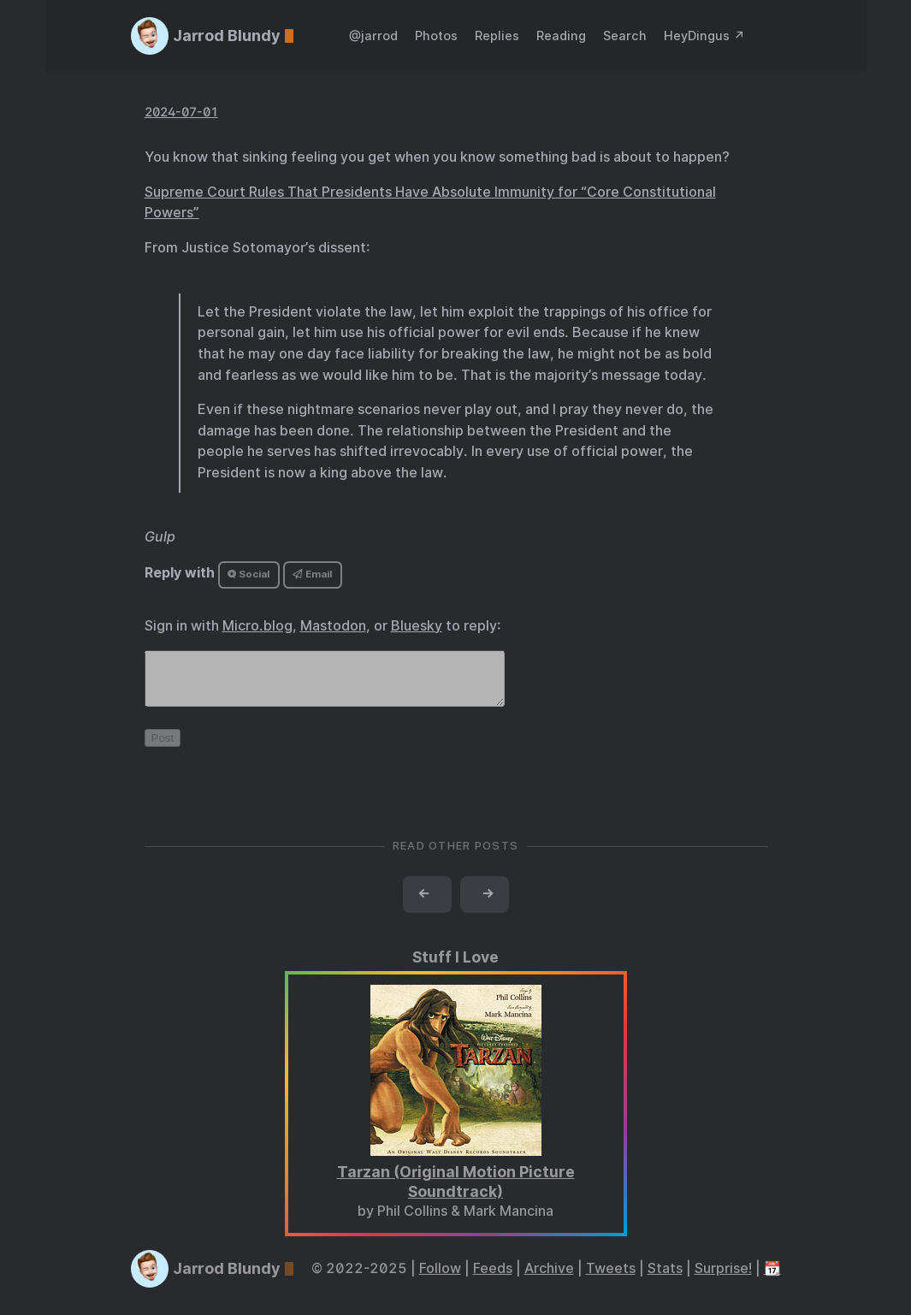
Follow (440, 1279)
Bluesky (416, 626)
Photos (436, 35)
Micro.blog (257, 626)
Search (625, 35)
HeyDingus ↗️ (704, 35)
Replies (497, 35)
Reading (561, 35)
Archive (549, 1279)
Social (248, 574)
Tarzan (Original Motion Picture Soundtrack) (456, 1192)
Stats (665, 1279)
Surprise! (723, 1279)
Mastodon (333, 626)
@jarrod (373, 35)
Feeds (492, 1279)
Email (312, 574)
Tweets (611, 1279)
